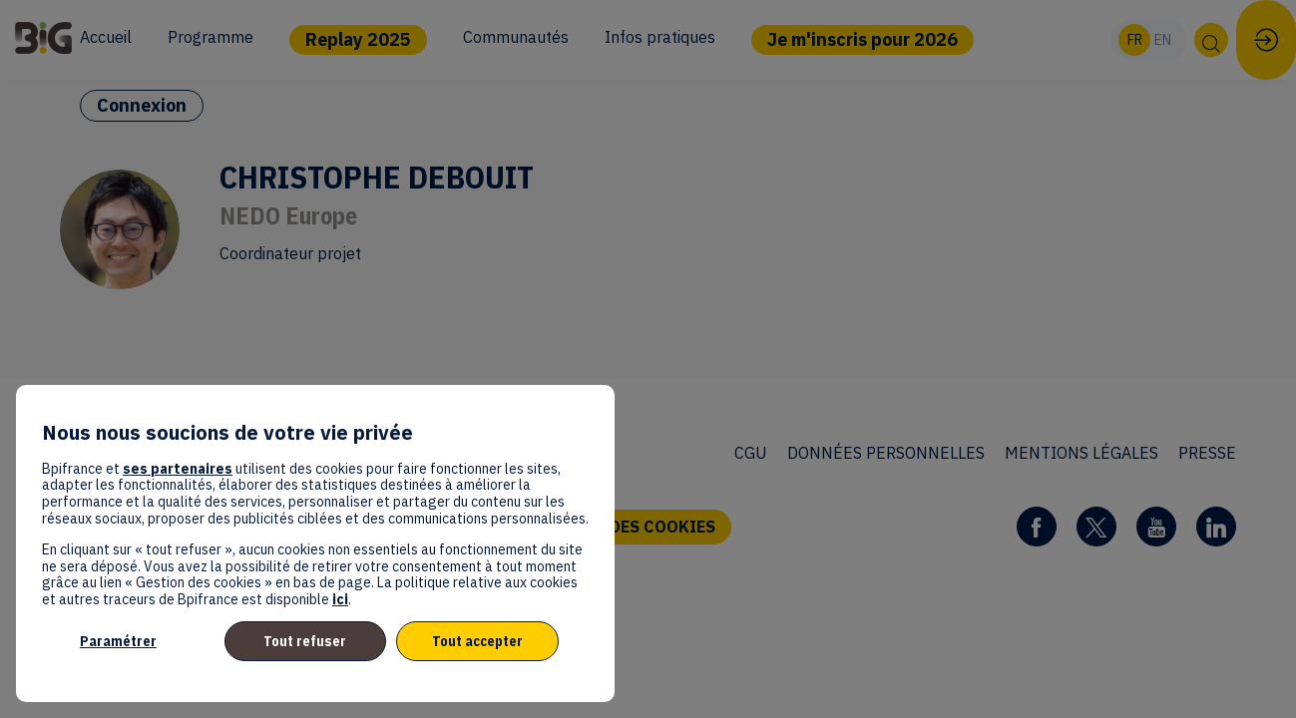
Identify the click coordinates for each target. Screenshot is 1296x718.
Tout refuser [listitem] (304, 641)
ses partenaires (177, 469)
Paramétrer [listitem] (118, 641)
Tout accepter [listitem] (477, 641)
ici (340, 599)
